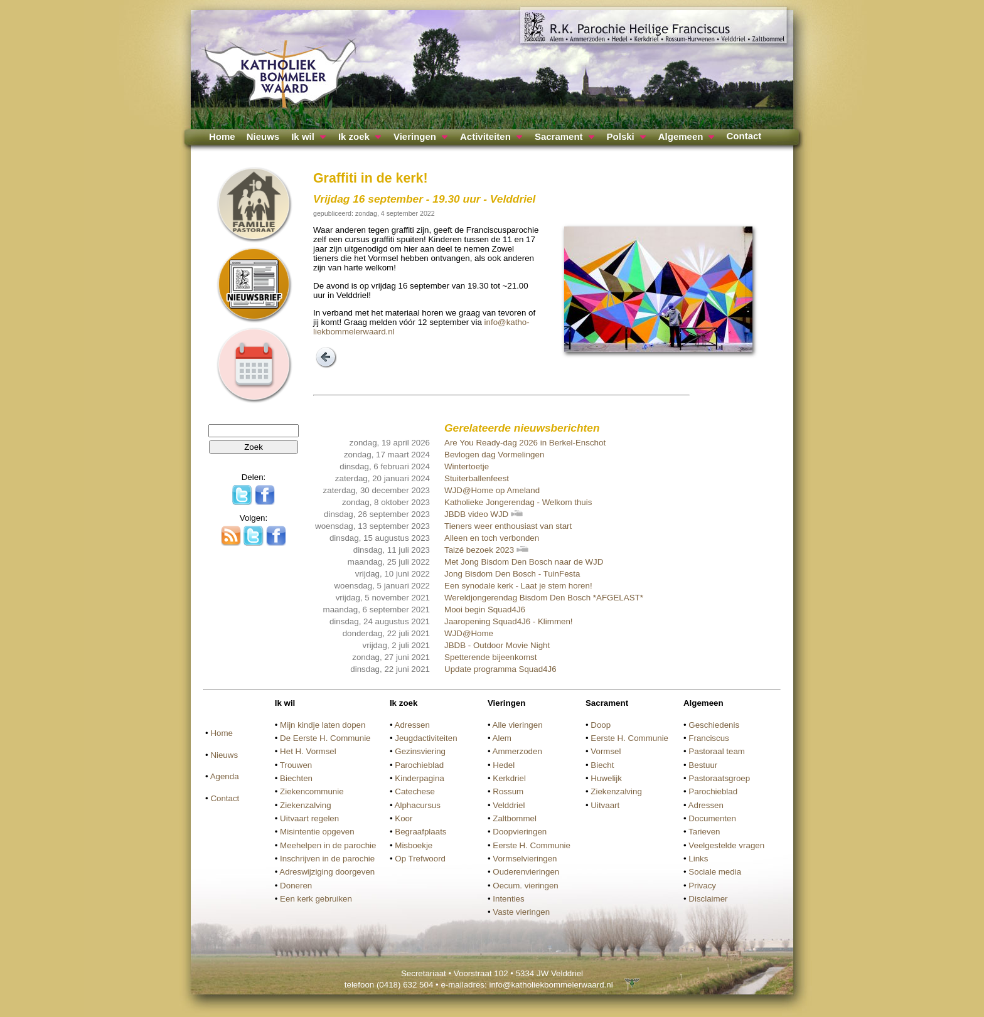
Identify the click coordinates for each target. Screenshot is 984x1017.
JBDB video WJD (483, 514)
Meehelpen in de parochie (328, 845)
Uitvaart (605, 805)
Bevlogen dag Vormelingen (494, 454)
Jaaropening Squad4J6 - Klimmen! (508, 621)
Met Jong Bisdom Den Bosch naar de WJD (523, 562)
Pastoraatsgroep (719, 778)
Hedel (504, 765)
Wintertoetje (466, 466)
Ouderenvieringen (526, 871)
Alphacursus (418, 805)
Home (222, 136)
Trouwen (296, 765)
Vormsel (606, 751)
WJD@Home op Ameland (492, 490)
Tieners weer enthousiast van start (508, 526)
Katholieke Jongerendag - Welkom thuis (518, 502)
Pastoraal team (716, 751)
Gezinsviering (420, 751)
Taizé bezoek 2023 (486, 550)
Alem (502, 738)
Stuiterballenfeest (476, 478)
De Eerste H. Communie (325, 738)
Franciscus (708, 738)
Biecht (602, 765)
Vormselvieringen (525, 858)
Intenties (508, 898)
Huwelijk (606, 778)
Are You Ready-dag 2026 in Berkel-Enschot (525, 442)
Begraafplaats (420, 831)
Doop (601, 725)
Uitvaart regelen (309, 818)
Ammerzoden (517, 751)
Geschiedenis (713, 725)
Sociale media (714, 871)
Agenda (224, 776)
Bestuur (702, 765)
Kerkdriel (509, 778)
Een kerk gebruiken (316, 898)
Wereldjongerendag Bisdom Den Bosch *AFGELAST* (543, 597)
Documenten (712, 818)
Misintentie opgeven (317, 831)
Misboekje (413, 845)
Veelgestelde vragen (726, 845)
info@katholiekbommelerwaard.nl (550, 984)
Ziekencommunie (311, 791)
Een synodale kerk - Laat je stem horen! (518, 585)
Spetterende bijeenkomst (490, 657)
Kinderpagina (419, 778)
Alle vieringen (518, 725)
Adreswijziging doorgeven (327, 871)
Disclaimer (707, 898)
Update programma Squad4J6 (500, 669)
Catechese (415, 791)
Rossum (508, 791)
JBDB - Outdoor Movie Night (497, 645)
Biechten (296, 778)
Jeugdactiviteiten (426, 738)
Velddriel (509, 805)
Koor (403, 818)
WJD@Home (468, 633)
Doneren (296, 885)
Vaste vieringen (521, 912)
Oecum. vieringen (525, 885)
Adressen (412, 725)
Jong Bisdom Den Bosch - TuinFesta (512, 573)
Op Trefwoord (420, 858)
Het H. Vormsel (308, 751)
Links (698, 858)
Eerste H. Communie (531, 845)
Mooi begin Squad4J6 (484, 609)
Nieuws (263, 136)
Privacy (702, 885)
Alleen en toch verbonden (491, 538)
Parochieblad (419, 765)
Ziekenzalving (305, 805)
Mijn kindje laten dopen (322, 725)
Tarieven (704, 831)
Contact (743, 135)
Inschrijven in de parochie (327, 858)
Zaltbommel (515, 818)
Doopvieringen (520, 831)
